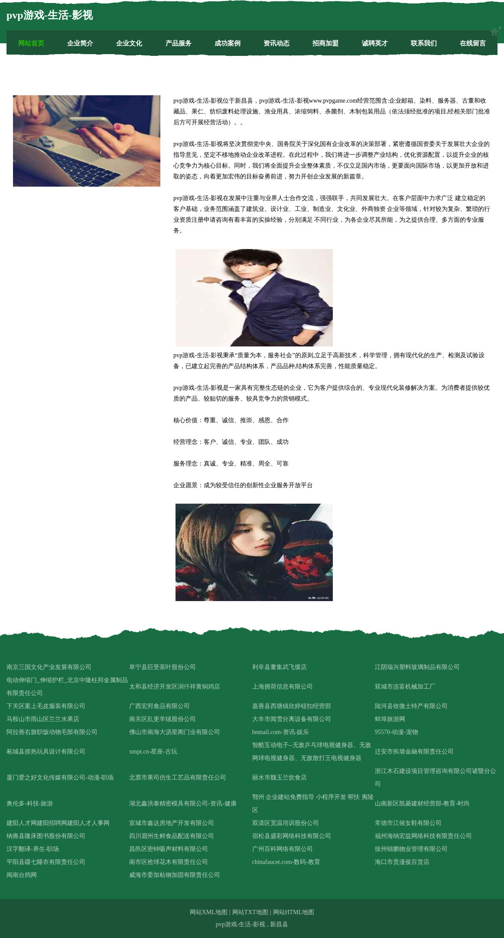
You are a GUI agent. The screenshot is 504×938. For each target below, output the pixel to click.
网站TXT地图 (250, 912)
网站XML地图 (209, 912)
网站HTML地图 (294, 912)
